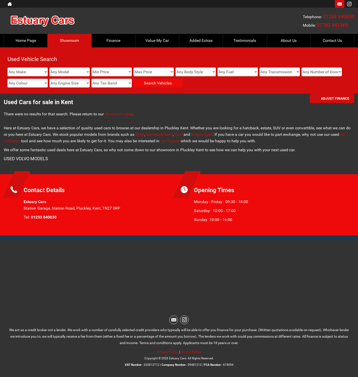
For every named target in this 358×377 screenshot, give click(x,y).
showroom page (119, 114)
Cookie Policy (191, 352)
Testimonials (244, 40)
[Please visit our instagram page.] (349, 4)
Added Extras (201, 40)
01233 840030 (338, 16)
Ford (178, 134)
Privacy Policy (168, 352)
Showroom (69, 40)
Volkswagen (202, 134)
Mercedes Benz (159, 134)
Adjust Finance (335, 98)
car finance (170, 141)
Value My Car (157, 40)
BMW (139, 134)
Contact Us (332, 40)
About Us (289, 40)
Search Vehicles (158, 83)
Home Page (26, 40)
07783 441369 (332, 25)
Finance (113, 40)
